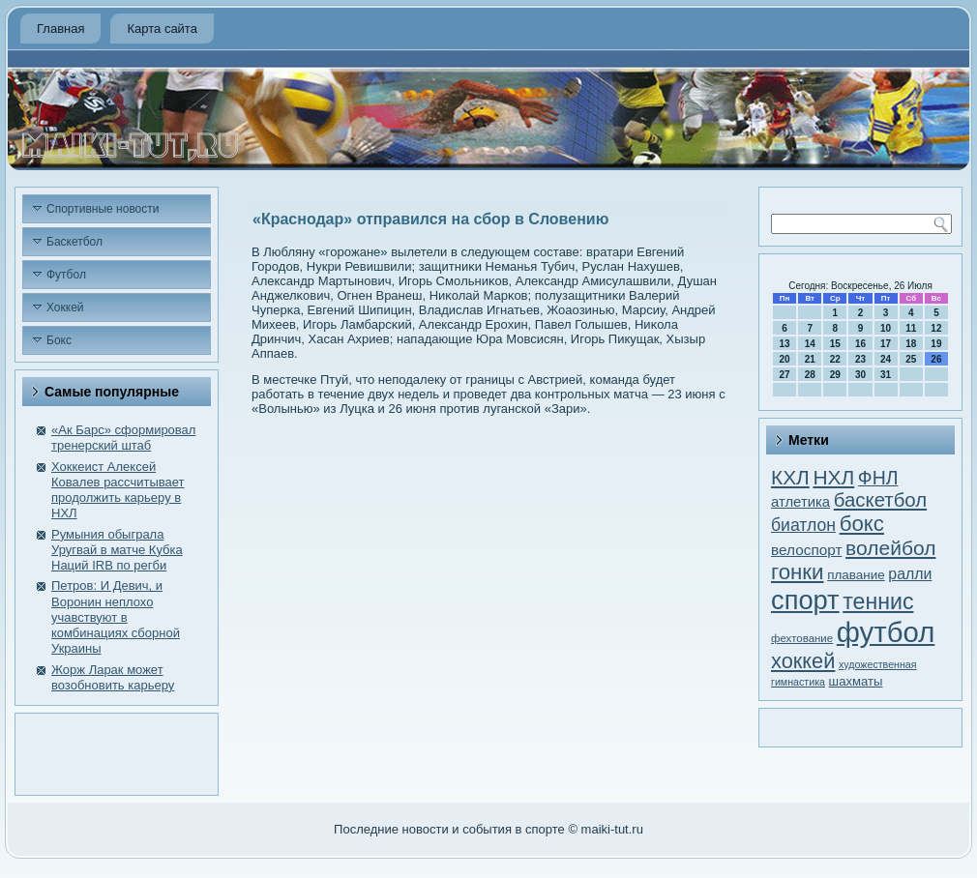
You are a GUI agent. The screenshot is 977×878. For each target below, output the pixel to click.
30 (860, 374)
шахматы (856, 681)
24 (885, 359)
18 (910, 343)
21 (810, 359)
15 (835, 343)
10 (885, 328)
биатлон (803, 525)
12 (936, 328)
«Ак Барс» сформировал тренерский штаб (123, 438)
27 (785, 374)
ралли (910, 574)
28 (810, 374)
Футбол (66, 274)
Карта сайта (161, 28)
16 (860, 343)
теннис (878, 601)
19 (936, 343)
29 (835, 374)
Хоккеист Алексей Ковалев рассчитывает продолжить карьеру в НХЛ (118, 490)
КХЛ (790, 477)
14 (810, 343)
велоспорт (806, 549)
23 (860, 359)
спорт (805, 600)
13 (785, 343)
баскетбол (880, 500)
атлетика (800, 502)
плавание (856, 575)
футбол (885, 632)
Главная (60, 28)
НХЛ (833, 477)
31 (885, 374)
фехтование (802, 638)
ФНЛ (878, 477)
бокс (862, 524)
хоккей (803, 661)
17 (885, 343)
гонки (797, 572)
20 (785, 359)
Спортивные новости (103, 209)
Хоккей (65, 307)
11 (910, 328)
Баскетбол (74, 242)
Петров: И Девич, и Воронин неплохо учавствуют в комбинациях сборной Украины (115, 617)
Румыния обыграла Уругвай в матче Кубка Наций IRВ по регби (117, 550)
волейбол (890, 548)
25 (910, 359)
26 (936, 359)
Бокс (59, 340)
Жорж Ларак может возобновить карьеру (112, 677)
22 (835, 359)
